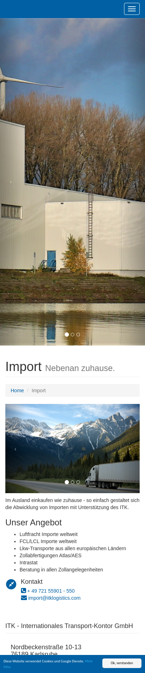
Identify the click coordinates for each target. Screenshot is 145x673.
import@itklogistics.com (54, 598)
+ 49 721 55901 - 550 (51, 591)
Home (17, 390)
